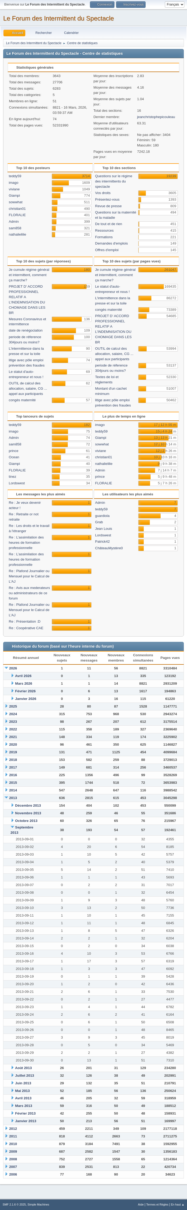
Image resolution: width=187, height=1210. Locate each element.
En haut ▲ (177, 1204)
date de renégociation (25, 330)
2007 (13, 1167)
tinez (12, 477)
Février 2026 (25, 691)
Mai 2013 (22, 1091)
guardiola (102, 516)
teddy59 (15, 176)
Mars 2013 (23, 1106)
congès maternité (22, 400)
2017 (13, 767)
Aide (141, 1204)
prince (13, 451)
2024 (13, 714)
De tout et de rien (108, 224)
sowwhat (15, 202)
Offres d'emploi (107, 250)
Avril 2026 (23, 676)
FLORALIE (17, 215)
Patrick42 (102, 541)
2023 (13, 722)
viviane (14, 189)
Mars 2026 (23, 683)
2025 (13, 706)
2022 (13, 729)
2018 (13, 760)
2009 (13, 1151)
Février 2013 (25, 1113)
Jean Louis (103, 529)
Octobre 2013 (26, 821)
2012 (13, 1129)
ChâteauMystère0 (109, 548)
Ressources (104, 230)
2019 (13, 752)
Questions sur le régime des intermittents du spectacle (113, 181)
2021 (13, 737)
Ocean (14, 457)
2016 (13, 775)
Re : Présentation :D (24, 621)
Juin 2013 (23, 1083)
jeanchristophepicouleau (156, 117)
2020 (13, 744)
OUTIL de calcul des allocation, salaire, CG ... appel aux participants (28, 388)
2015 (13, 783)
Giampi (14, 195)
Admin (14, 221)
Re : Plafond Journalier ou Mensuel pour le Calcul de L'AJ (29, 576)
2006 (13, 1174)
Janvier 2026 (25, 699)
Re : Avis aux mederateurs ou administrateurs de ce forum (29, 593)
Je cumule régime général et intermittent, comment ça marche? (29, 275)
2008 (13, 1159)
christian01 (17, 209)
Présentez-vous (107, 199)
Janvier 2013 (25, 1121)
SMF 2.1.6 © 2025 (14, 1204)
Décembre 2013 (28, 805)
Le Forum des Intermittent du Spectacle (58, 18)
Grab (99, 522)
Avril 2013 (23, 1098)
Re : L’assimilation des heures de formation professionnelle (26, 542)
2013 (13, 798)
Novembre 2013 (28, 813)
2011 (13, 1136)
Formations (104, 237)
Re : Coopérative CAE (26, 628)
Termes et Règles (157, 1204)
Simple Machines (38, 1204)
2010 (13, 1144)
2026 (13, 668)
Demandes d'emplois (111, 243)
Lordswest (17, 483)
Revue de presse (108, 206)
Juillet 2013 (24, 1075)
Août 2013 (23, 1068)
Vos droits (103, 193)
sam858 (15, 228)
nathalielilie (17, 234)
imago (13, 183)
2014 (13, 790)
